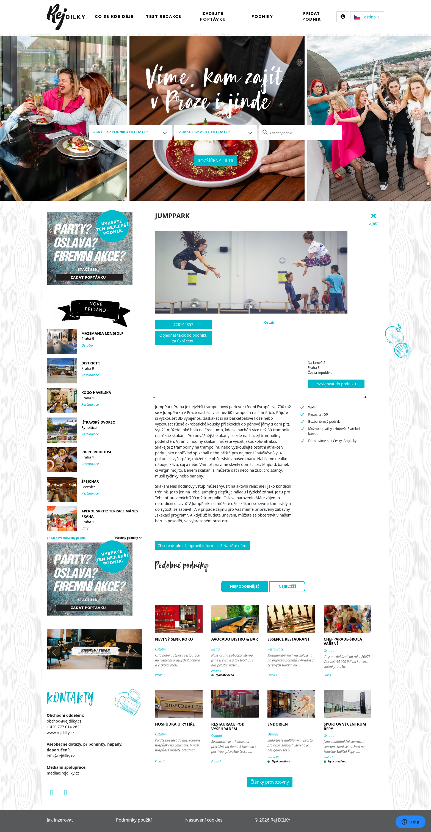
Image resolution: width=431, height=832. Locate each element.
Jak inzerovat (60, 820)
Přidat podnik (311, 16)
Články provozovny (269, 782)
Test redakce (163, 17)
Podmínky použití (134, 820)
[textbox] (128, 132)
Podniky (262, 17)
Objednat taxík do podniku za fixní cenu (183, 338)
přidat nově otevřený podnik (66, 538)
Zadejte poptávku (213, 16)
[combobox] (130, 132)
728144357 (183, 324)
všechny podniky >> (128, 538)
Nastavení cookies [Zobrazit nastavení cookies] (203, 820)
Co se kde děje (114, 17)
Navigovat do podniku (336, 383)
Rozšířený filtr (216, 161)
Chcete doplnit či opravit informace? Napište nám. (202, 545)
